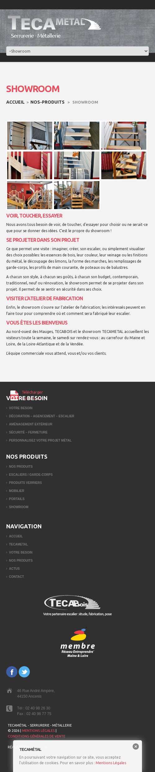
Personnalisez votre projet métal (40, 440)
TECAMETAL (18, 544)
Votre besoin (21, 408)
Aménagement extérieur (30, 424)
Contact (16, 576)
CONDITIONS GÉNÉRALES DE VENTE (36, 736)
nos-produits (47, 102)
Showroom (18, 507)
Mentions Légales (111, 763)
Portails (17, 499)
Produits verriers (25, 482)
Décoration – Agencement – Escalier (41, 416)
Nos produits (21, 466)
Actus (14, 568)
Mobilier (16, 491)
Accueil (15, 102)
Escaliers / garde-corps (31, 474)
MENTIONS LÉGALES (38, 730)
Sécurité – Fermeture (28, 432)
